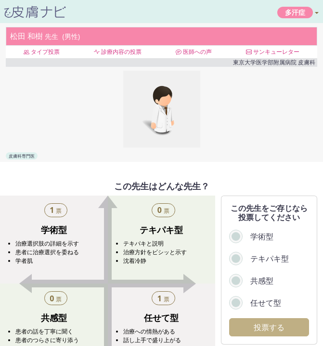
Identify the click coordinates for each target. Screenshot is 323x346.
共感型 (261, 280)
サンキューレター (272, 52)
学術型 (261, 236)
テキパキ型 (269, 258)
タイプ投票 (42, 52)
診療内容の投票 (118, 52)
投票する (269, 327)
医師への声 (194, 52)
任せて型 (265, 302)
